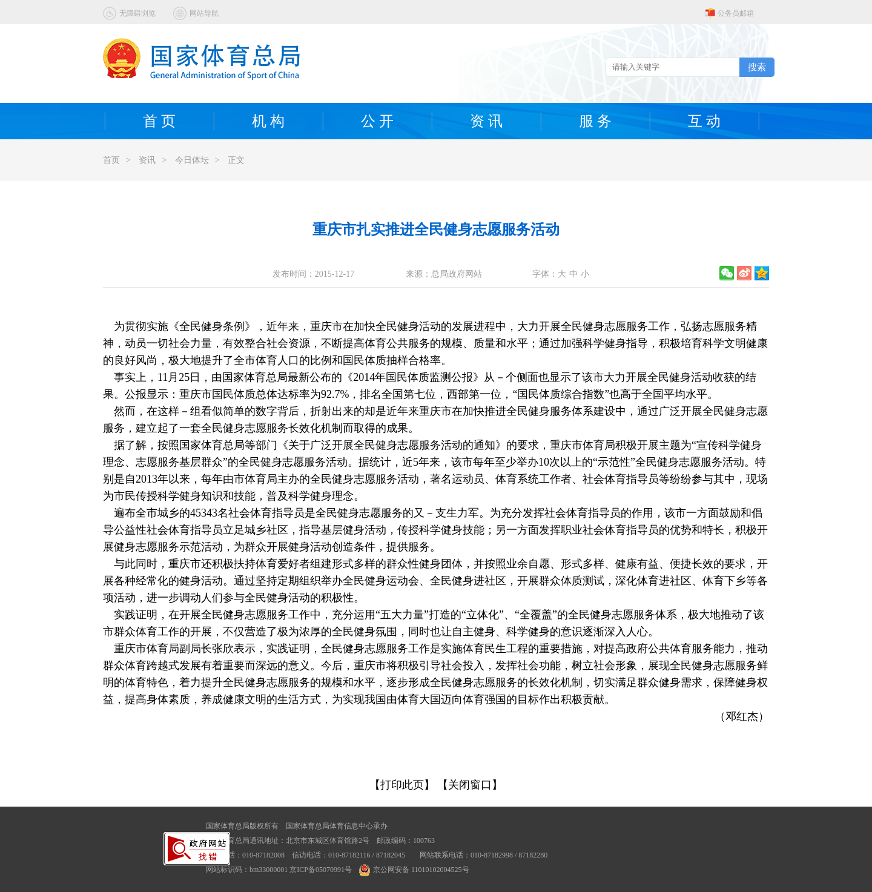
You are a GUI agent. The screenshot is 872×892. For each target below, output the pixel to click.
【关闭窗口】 (470, 785)
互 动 (704, 121)
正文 (236, 160)
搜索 (757, 67)
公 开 (377, 121)
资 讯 (486, 121)
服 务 (595, 121)
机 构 (268, 121)
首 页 (159, 121)
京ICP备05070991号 (320, 869)
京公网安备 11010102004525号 (414, 869)
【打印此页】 (402, 785)
